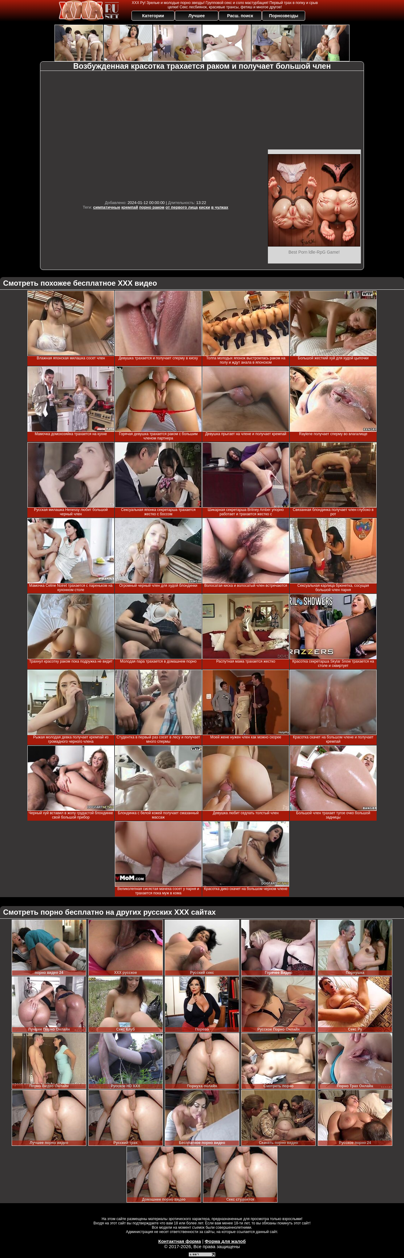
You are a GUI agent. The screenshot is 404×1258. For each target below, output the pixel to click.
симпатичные (106, 207)
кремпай (129, 207)
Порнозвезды (283, 15)
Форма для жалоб (225, 1241)
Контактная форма (179, 1241)
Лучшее (196, 15)
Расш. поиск (240, 15)
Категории (153, 15)
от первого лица (182, 207)
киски (204, 207)
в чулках (219, 207)
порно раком (151, 207)
